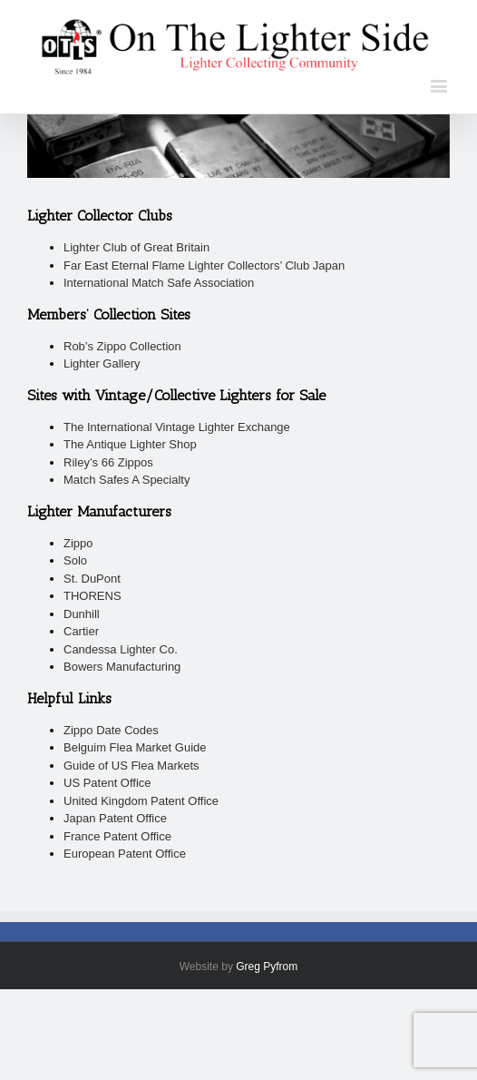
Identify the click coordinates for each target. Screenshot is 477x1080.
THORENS (92, 596)
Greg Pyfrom (266, 966)
